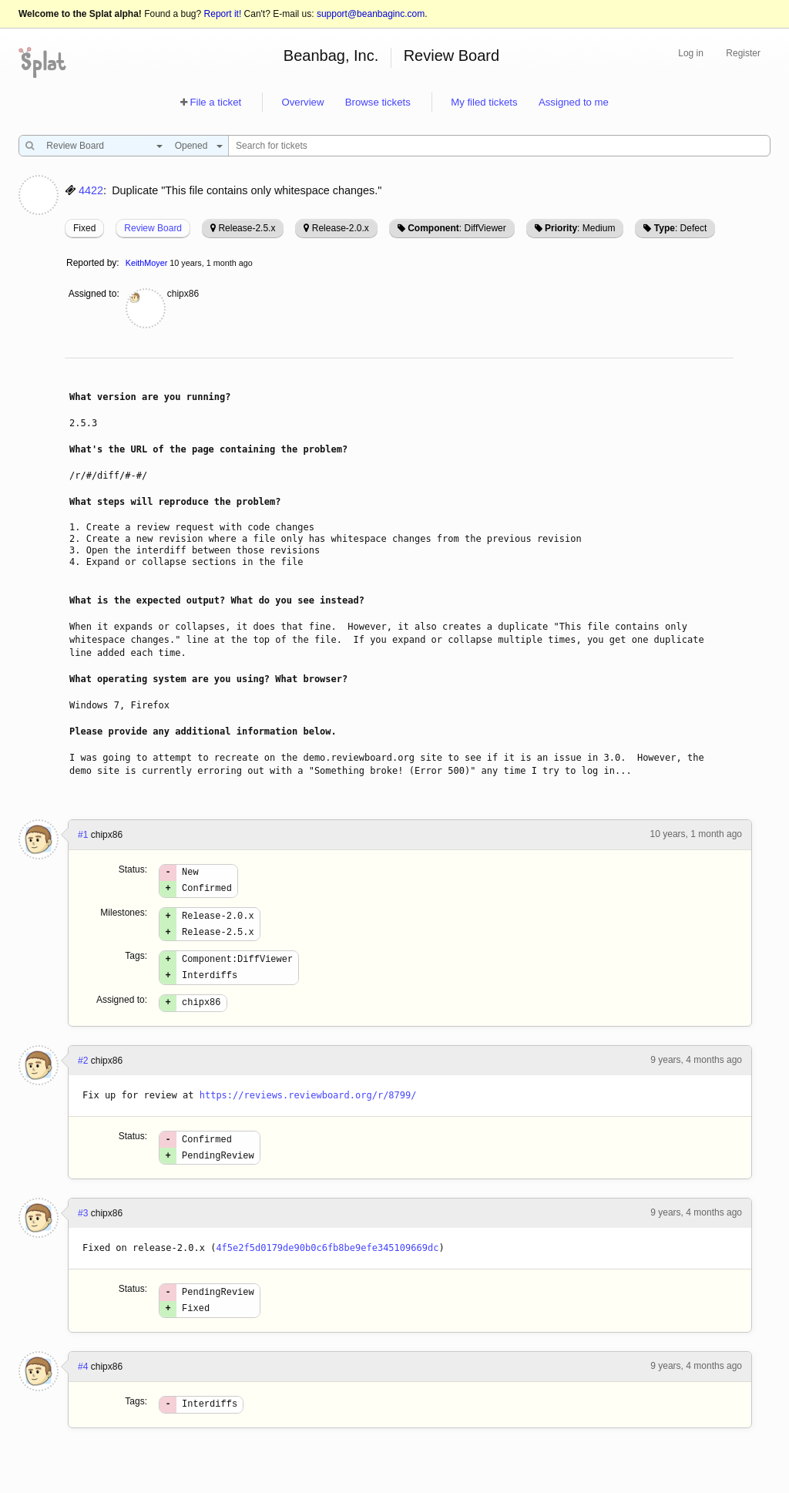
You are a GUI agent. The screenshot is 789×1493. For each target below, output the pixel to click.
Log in (690, 53)
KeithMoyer (147, 262)
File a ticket (215, 102)
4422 (91, 190)
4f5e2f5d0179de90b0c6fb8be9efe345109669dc (327, 1268)
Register (743, 53)
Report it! (223, 13)
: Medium (580, 228)
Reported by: (92, 262)
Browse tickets (378, 102)
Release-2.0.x (340, 228)
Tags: (136, 965)
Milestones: (123, 917)
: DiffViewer (457, 228)
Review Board (452, 55)
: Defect (680, 228)
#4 (83, 1392)
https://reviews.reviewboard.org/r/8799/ (308, 1111)
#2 (83, 1076)
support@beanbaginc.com (371, 13)
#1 (83, 834)
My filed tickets (484, 102)
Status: (133, 869)
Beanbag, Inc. (331, 55)
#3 (83, 1234)
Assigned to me (574, 102)
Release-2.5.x (246, 228)
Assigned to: (94, 293)
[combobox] (100, 145)
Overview (302, 102)
